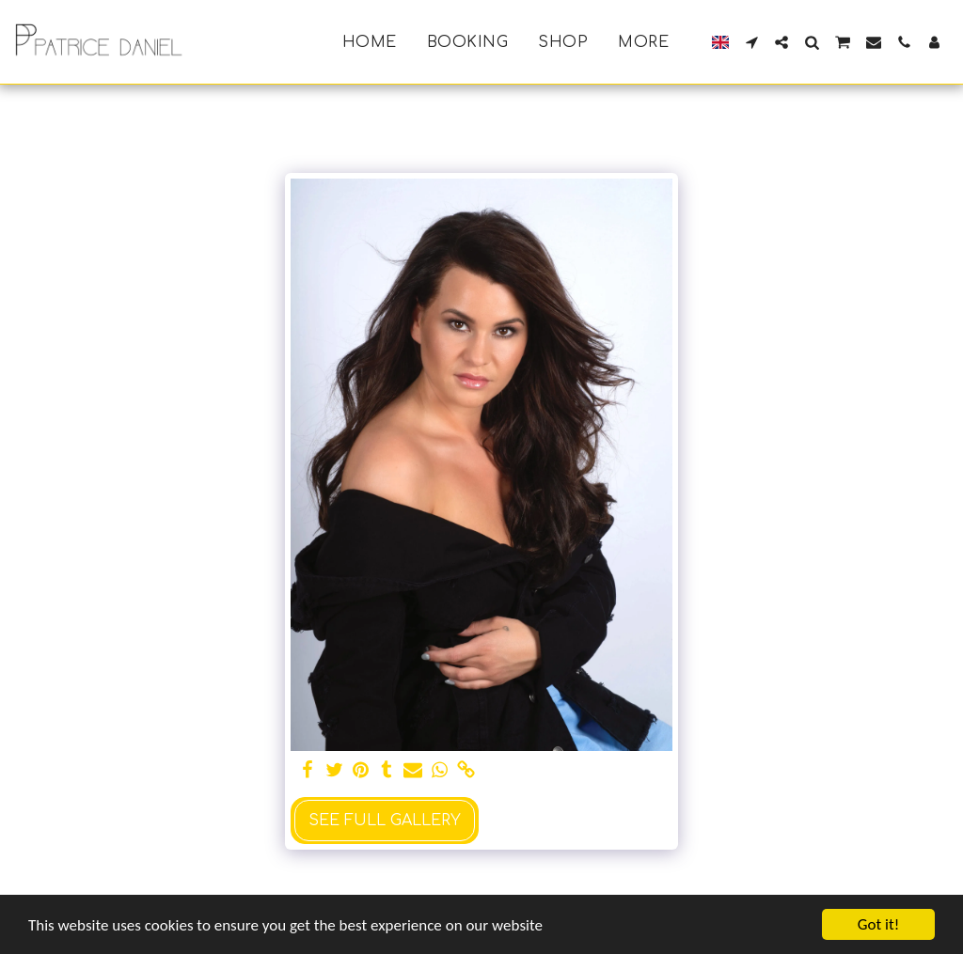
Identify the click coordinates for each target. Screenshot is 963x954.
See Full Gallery (384, 820)
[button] (751, 42)
